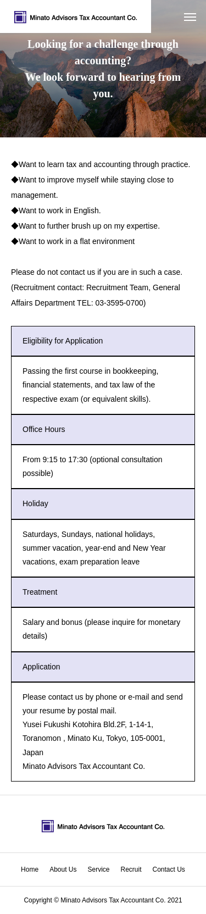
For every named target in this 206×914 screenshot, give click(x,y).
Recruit (131, 869)
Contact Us (169, 869)
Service (98, 869)
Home (29, 869)
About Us (62, 869)
